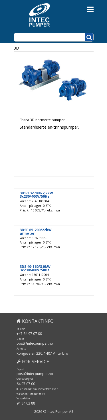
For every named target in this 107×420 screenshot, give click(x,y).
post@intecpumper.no (35, 343)
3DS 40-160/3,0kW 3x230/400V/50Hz (35, 268)
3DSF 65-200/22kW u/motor (36, 231)
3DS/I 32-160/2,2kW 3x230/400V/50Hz (36, 194)
